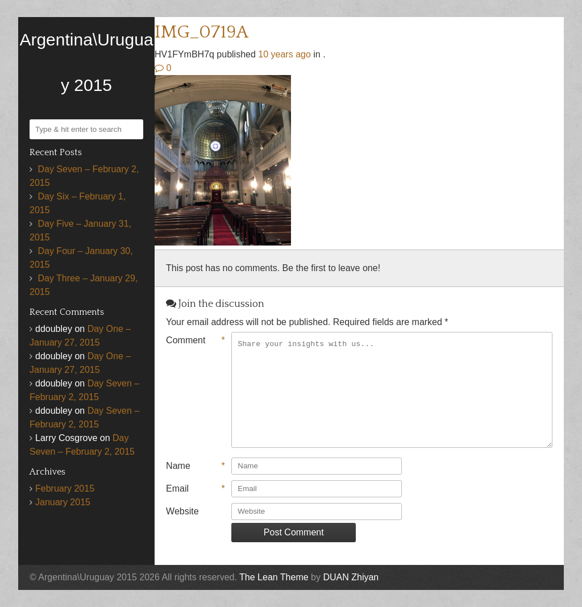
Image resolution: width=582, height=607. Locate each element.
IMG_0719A (201, 32)
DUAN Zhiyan (351, 577)
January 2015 (62, 502)
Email (195, 488)
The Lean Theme (274, 577)
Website (182, 511)
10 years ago (284, 54)
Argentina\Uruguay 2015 (86, 62)
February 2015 (64, 488)
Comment (195, 340)
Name (195, 466)
